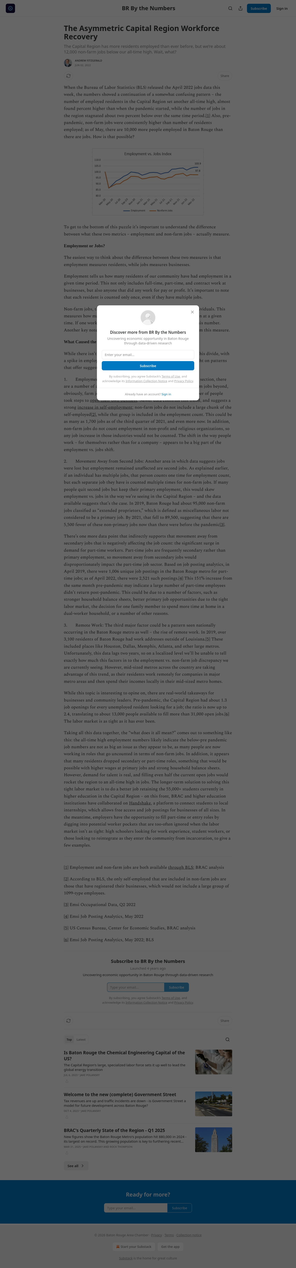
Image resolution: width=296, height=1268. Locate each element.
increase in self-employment (104, 407)
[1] (208, 115)
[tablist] (76, 1039)
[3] (222, 524)
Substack (126, 1258)
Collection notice (189, 1235)
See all (76, 1165)
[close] (192, 312)
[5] (208, 639)
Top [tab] (69, 1039)
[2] (93, 414)
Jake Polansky (90, 1075)
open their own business (113, 400)
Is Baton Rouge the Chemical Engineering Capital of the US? (124, 1056)
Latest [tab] (81, 1039)
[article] (148, 1067)
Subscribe (259, 8)
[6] (227, 714)
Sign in (282, 8)
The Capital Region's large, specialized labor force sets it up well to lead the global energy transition (124, 1067)
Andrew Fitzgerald (88, 60)
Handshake (140, 803)
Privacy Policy (183, 381)
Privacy (156, 1235)
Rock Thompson (121, 1146)
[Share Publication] (240, 8)
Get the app (170, 1246)
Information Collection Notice (146, 381)
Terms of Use (171, 376)
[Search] (230, 8)
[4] (181, 578)
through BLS (180, 867)
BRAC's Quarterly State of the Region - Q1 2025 (114, 1130)
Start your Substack (133, 1246)
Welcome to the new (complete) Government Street (120, 1095)
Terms (169, 1235)
